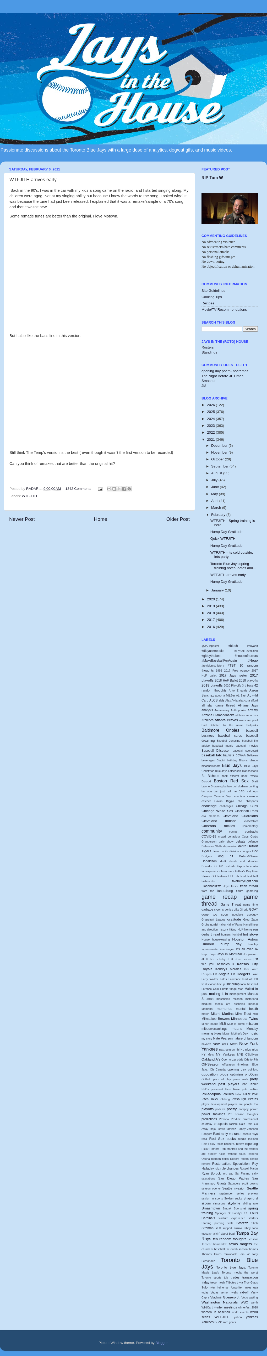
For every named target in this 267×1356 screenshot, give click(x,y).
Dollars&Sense (248, 856)
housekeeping (221, 939)
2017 (211, 620)
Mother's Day (239, 1033)
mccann (238, 998)
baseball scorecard (245, 750)
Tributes (231, 1282)
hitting (233, 929)
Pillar (239, 1094)
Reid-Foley (208, 1143)
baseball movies (247, 745)
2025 (211, 412)
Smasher (208, 381)
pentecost (217, 1089)
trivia (240, 1282)
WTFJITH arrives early (228, 575)
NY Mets (207, 1054)
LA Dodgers (240, 974)
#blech (233, 646)
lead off (247, 979)
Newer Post (22, 519)
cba (240, 801)
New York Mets (224, 1044)
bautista (228, 755)
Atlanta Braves (226, 720)
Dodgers (206, 856)
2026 (211, 405)
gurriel (214, 924)
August (217, 473)
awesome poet (248, 720)
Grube (205, 924)
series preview (247, 1193)
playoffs (207, 1109)
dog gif (225, 856)
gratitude (234, 919)
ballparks (252, 725)
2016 (211, 627)
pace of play (222, 1079)
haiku (222, 924)
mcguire (206, 1003)
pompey (243, 1109)
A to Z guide (238, 690)
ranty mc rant (230, 1134)
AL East (241, 695)
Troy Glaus (251, 1282)
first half (252, 876)
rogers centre (249, 1158)
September (220, 466)
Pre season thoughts (243, 1114)
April (215, 501)
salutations (208, 1178)
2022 (211, 432)
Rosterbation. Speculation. (231, 1164)
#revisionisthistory (212, 665)
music (253, 1033)
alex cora (244, 700)
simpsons (219, 1203)
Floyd (225, 886)
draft (223, 861)
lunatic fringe (228, 988)
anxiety (253, 710)
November (219, 452)
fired (243, 876)
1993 (219, 670)
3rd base (247, 685)
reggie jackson (248, 1138)
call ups (252, 791)
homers (226, 934)
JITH (204, 959)
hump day (231, 944)
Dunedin (206, 866)
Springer (220, 1213)
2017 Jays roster (233, 675)
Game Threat (231, 904)
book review (249, 775)
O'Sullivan (251, 1054)
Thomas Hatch (211, 1254)
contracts (251, 831)
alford (254, 700)
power (254, 1109)
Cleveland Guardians (240, 816)
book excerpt (230, 775)
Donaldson (209, 861)
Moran (226, 1033)
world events (240, 1312)
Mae (240, 988)
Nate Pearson (223, 1038)
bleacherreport (210, 765)
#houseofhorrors (246, 656)
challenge (209, 806)
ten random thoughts (229, 1239)
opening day (236, 1069)
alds (221, 700)
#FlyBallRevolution (246, 650)
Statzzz (242, 1223)
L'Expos (206, 974)
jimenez (253, 954)
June (215, 487)
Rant (216, 1134)
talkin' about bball (223, 1233)
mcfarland (252, 998)
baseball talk (211, 755)
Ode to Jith (251, 1059)
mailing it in (218, 994)
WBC (244, 1302)
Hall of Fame (234, 924)
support (227, 1228)
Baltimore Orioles (220, 730)
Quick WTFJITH (223, 539)
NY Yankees (225, 1054)
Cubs (245, 836)
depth (242, 846)
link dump (232, 984)
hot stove (250, 934)
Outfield (206, 1079)
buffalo (228, 786)
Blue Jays (232, 765)
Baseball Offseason (215, 750)
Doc (255, 851)
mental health (247, 1009)
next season (227, 1049)
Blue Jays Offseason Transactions (236, 770)
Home (100, 519)
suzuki (238, 1228)
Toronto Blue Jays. (231, 1267)
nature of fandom (246, 1038)
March (216, 508)
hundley (253, 944)
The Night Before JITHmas (222, 376)
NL (242, 1049)
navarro (206, 1044)
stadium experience (231, 1218)
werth (254, 1302)
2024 (211, 419)
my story (206, 1038)
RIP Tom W (212, 177)
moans (237, 1029)
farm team (227, 871)
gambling (252, 890)
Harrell (247, 924)
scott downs (250, 1183)
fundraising (225, 891)
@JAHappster (210, 645)
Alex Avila (231, 700)
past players (228, 1084)
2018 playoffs (248, 680)
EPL (221, 866)
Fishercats (208, 881)
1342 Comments (78, 489)
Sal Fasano (242, 1173)
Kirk (246, 969)
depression (230, 846)
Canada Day (222, 796)
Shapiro (248, 1198)
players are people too (243, 1104)
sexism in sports (212, 1198)
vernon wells (229, 1292)
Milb (255, 1013)
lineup (221, 984)
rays (255, 1134)
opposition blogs (214, 1074)
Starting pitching (212, 1223)
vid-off (244, 1292)
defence (253, 841)
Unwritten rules (241, 1287)
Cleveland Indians (218, 821)
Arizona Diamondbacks (218, 715)
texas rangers (240, 1244)
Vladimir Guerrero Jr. (225, 1297)
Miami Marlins (222, 1014)
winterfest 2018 (248, 1307)
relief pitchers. (226, 1143)
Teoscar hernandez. (214, 1244)
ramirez (231, 1128)
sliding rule (250, 1203)
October (218, 459)
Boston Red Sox (231, 780)
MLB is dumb (235, 1023)
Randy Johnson (247, 1128)
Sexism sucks (233, 1198)
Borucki (206, 781)
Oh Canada (217, 1069)
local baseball (249, 984)
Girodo (244, 909)
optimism (236, 1074)
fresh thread (249, 886)
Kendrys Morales (228, 969)
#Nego (252, 660)
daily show (226, 841)
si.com (206, 1203)
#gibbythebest (211, 656)
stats (230, 1223)
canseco (252, 796)
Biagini (221, 760)
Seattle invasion (233, 1188)
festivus (222, 876)
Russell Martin (249, 1168)
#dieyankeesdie (212, 651)
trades (235, 1277)
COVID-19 (208, 836)
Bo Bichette (210, 776)
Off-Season (210, 1064)
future (239, 890)
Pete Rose (232, 1089)
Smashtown (210, 1208)
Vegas (215, 1292)
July (215, 480)
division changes (240, 851)
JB (245, 954)
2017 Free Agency (236, 670)
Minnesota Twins (244, 1019)
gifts (236, 909)
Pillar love (250, 1094)
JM (203, 386)
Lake (255, 974)
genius (229, 909)
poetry (232, 1109)
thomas (253, 1249)
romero (205, 1163)
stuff (218, 1228)
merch (205, 1013)
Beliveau (252, 755)
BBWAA (241, 755)
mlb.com (252, 1024)
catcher (206, 801)
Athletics (207, 720)
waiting (253, 1297)
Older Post (178, 519)
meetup (253, 1003)
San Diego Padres (233, 1178)
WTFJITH (29, 496)
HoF (240, 929)
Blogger (162, 1343)
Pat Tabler (250, 1084)
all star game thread (218, 705)
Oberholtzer (228, 1059)
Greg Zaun (250, 919)
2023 (211, 426)
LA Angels (221, 974)
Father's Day (243, 871)
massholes (223, 998)
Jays (213, 954)
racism (233, 1123)
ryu (225, 1173)
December (219, 446)
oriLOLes (251, 1074)
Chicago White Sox (217, 811)
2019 (211, 606)
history (223, 929)
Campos (206, 796)
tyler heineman (219, 1287)
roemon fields (220, 1158)
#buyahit (252, 645)
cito (203, 816)
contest (233, 831)
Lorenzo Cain (210, 988)
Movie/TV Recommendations (224, 309)
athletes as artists (247, 715)
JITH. (230, 959)
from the (207, 890)
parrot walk (240, 1079)
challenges (226, 806)
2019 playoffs (212, 685)
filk (237, 876)
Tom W (244, 1254)
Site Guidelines (213, 291)
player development (214, 1104)
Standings (209, 352)
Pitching (225, 1099)
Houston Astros (245, 939)
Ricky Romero (210, 1148)
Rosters (207, 347)
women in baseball (215, 1312)
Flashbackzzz (211, 886)
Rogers (234, 1158)
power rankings (213, 1114)
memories (224, 1009)
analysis (207, 710)
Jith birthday (218, 959)
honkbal (237, 934)
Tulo (204, 1287)
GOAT (253, 909)
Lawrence (234, 979)
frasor (234, 886)
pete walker (250, 1089)
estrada (230, 866)
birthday (232, 760)
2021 (211, 439)
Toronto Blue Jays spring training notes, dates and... (233, 566)
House (205, 939)
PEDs (205, 1089)
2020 (211, 599)
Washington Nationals (219, 1302)
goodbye (237, 914)
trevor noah (217, 1282)
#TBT (232, 665)
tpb (226, 1277)
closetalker (251, 821)
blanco (253, 760)
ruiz (217, 1168)
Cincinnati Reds (246, 811)
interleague (227, 949)
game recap (219, 896)
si (257, 1198)
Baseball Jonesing (228, 740)
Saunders (234, 1183)
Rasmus (246, 1133)
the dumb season (237, 1249)
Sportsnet (240, 1208)
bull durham (240, 786)
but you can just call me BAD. (223, 791)
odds (240, 1059)
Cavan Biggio (224, 801)
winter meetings (225, 1307)
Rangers (206, 1133)
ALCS (213, 700)
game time (250, 904)
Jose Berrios (243, 959)
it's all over (244, 949)
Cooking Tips (211, 297)
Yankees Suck (211, 1322)
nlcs (248, 1049)
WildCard (207, 1307)
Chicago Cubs (247, 806)
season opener (211, 1188)
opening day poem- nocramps (224, 371)
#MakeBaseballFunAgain (219, 660)
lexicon (212, 984)
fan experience (210, 871)
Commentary (250, 826)
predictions (209, 1119)
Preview (224, 1119)
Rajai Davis (217, 1128)
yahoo (238, 1317)
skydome (233, 1203)
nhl (237, 1049)
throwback (230, 1254)
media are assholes (230, 1003)
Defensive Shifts (211, 846)
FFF (231, 876)
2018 (211, 613)
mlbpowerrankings (214, 1029)
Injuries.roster (210, 949)
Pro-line (236, 1119)
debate (240, 841)
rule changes (229, 1168)
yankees (252, 1317)
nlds (255, 1049)
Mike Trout (243, 1014)
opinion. (253, 1069)
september (226, 1193)
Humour (207, 944)
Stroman (207, 1228)
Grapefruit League (213, 919)
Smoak (226, 1208)
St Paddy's (235, 1213)
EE (215, 866)
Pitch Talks (209, 1099)
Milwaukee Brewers (215, 1019)
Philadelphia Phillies (217, 1094)
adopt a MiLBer (225, 695)
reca (204, 1138)
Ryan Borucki (211, 1173)
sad (231, 1173)
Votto (245, 1297)
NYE (240, 1054)
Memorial (207, 1008)
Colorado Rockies (218, 826)
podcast (220, 1109)
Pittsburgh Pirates (245, 1099)
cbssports (252, 801)
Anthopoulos (238, 710)
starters (253, 1218)
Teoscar (253, 1239)
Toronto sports (211, 1277)
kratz (255, 969)
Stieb (254, 1223)
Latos (223, 979)
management (238, 993)
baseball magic (222, 745)
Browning (216, 786)
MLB (223, 1024)
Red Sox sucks (222, 1139)
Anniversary (221, 710)
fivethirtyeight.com (245, 881)
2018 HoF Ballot (226, 680)
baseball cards (230, 735)
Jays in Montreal (229, 954)
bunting (253, 786)
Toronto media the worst (240, 1272)
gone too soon (214, 914)
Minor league (209, 1023)
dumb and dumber (244, 861)
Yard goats (229, 1322)
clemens (214, 816)
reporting (251, 1144)
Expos (241, 866)
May (215, 494)
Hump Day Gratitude (226, 532)
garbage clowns (212, 909)
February (218, 515)
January (218, 590)
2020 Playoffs (232, 685)
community (211, 831)
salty (255, 1173)
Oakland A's (210, 1059)
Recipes (207, 303)
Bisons (243, 760)
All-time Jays (248, 705)
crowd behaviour (229, 836)
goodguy (252, 914)
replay (240, 1143)
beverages (208, 760)
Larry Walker (209, 979)
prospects (221, 1124)
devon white (220, 851)
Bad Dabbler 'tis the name (222, 725)
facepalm (252, 866)
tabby (247, 1228)
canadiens (238, 796)
